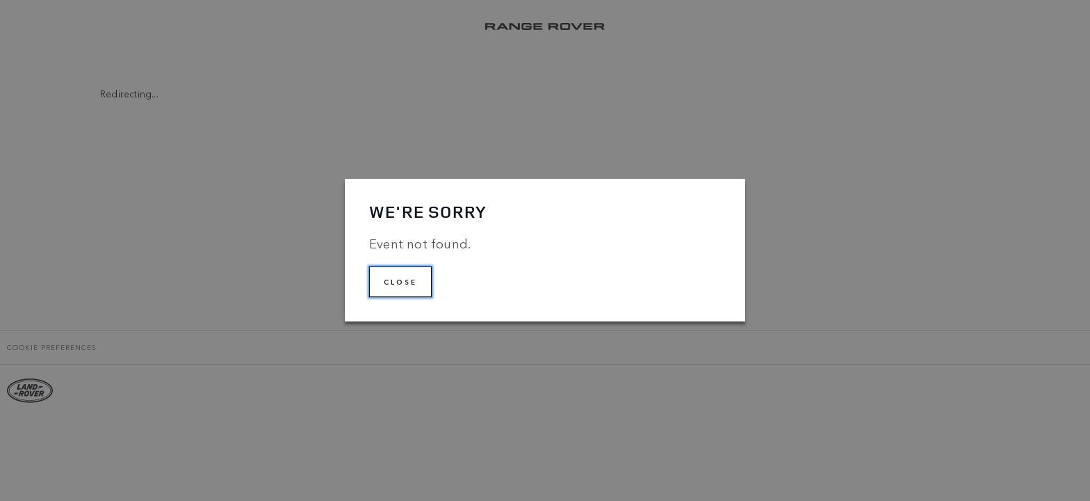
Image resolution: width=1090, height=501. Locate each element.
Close (400, 282)
